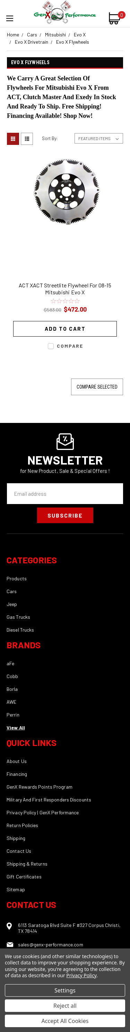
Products (17, 578)
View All (16, 727)
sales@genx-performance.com (50, 944)
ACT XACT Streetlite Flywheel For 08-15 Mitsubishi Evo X (65, 288)
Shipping (16, 838)
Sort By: (50, 138)
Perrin (13, 715)
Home (13, 34)
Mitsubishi (55, 34)
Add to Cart (65, 329)
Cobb (12, 676)
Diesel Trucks (20, 630)
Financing (17, 774)
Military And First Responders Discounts (49, 800)
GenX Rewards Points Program (39, 787)
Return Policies (22, 825)
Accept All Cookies (65, 1021)
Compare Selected (97, 387)
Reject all (65, 1005)
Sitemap (16, 889)
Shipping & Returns (27, 864)
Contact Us (19, 851)
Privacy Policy (81, 975)
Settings (65, 990)
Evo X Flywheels (72, 42)
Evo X (80, 34)
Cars (32, 34)
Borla (12, 689)
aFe (10, 663)
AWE (11, 702)
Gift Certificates (24, 876)
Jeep (12, 604)
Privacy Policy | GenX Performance (43, 812)
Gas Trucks (18, 617)
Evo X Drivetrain (31, 42)
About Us (17, 761)
